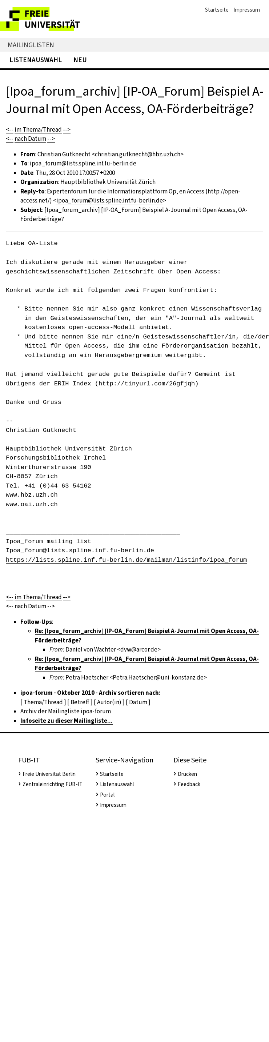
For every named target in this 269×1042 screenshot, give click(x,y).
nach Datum (30, 139)
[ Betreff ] (80, 702)
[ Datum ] (138, 702)
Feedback (189, 784)
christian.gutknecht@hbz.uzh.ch (137, 154)
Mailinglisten (31, 44)
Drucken (187, 774)
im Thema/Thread (38, 129)
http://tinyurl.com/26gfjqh (147, 383)
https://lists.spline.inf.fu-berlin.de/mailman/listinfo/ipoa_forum (126, 560)
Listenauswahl (35, 59)
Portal (107, 794)
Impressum (246, 9)
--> (67, 129)
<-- (9, 129)
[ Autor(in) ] (109, 702)
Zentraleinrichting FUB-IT (53, 784)
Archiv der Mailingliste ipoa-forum (65, 711)
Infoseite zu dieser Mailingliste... (66, 721)
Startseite (217, 9)
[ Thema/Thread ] (43, 702)
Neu (80, 59)
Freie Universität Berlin (49, 774)
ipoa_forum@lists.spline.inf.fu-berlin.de (83, 163)
